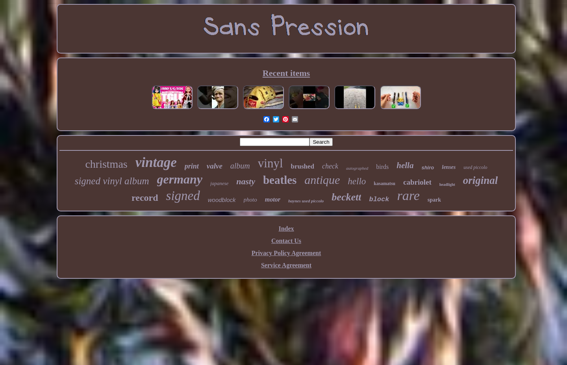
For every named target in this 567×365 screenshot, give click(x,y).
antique (322, 179)
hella (405, 165)
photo (250, 199)
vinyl (270, 163)
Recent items (286, 73)
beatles (279, 180)
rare (408, 195)
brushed (303, 166)
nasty (245, 181)
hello (357, 181)
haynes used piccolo (306, 200)
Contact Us (286, 240)
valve (214, 166)
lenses (449, 167)
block (379, 199)
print (192, 166)
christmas (106, 164)
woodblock (222, 199)
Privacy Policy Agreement (286, 253)
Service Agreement (286, 265)
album (240, 165)
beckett (346, 197)
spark (434, 200)
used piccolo (475, 167)
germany (180, 179)
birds (382, 166)
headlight (447, 184)
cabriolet (417, 182)
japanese (219, 183)
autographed (357, 168)
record (145, 198)
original (480, 180)
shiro (427, 167)
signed (183, 196)
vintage (156, 162)
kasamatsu (384, 183)
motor (272, 199)
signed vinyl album (112, 181)
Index (286, 228)
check (330, 166)
